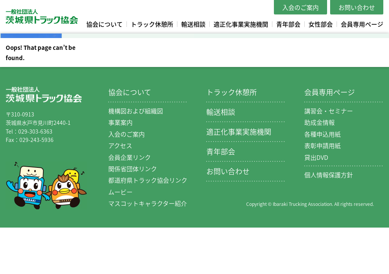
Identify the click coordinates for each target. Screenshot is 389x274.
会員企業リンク (129, 157)
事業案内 (120, 122)
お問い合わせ (356, 7)
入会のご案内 (300, 7)
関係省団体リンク (132, 168)
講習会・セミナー (328, 110)
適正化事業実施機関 (240, 24)
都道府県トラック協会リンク (147, 180)
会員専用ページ (362, 24)
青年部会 (288, 24)
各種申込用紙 (322, 134)
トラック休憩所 (152, 24)
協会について (104, 24)
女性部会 (320, 24)
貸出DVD (316, 157)
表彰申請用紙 (322, 145)
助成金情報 (319, 122)
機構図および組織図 (135, 110)
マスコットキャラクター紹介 (147, 203)
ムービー (120, 191)
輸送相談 (193, 24)
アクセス (120, 145)
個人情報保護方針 (328, 174)
